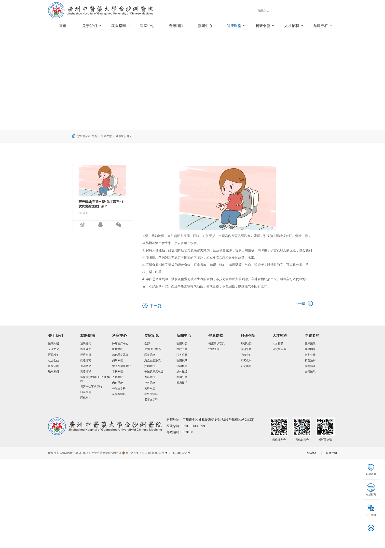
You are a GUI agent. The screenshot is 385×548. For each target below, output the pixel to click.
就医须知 (85, 349)
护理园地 (213, 349)
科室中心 (119, 336)
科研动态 (246, 343)
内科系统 (117, 382)
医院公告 (182, 349)
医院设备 (53, 354)
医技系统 (117, 349)
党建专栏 (312, 336)
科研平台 (246, 349)
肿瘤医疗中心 (120, 343)
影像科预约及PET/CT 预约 (95, 379)
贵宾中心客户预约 (91, 386)
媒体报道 (182, 371)
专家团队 (151, 336)
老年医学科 (119, 393)
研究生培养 (279, 349)
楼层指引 (85, 354)
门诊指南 (85, 392)
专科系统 (117, 371)
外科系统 (117, 377)
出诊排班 (85, 371)
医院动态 (182, 343)
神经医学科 (119, 388)
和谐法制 (310, 360)
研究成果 (246, 360)
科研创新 (248, 336)
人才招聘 (280, 336)
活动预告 (182, 366)
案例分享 (182, 377)
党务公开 (310, 354)
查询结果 (85, 366)
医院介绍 (53, 343)
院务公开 (182, 354)
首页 (62, 26)
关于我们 (55, 336)
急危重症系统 (120, 354)
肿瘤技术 (182, 382)
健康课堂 (106, 136)
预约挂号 (85, 343)
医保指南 (85, 397)
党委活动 (310, 366)
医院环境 (53, 366)
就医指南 (87, 336)
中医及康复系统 (121, 366)
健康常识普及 (124, 136)
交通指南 (85, 360)
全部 (147, 343)
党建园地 (310, 349)
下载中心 (246, 354)
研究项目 (246, 366)
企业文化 (53, 349)
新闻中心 (184, 336)
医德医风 (310, 371)
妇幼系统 (117, 360)
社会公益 (53, 360)
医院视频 (182, 360)
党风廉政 (310, 343)
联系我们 (53, 371)
